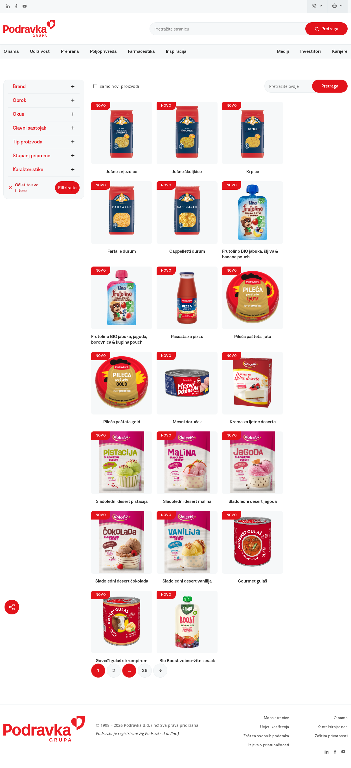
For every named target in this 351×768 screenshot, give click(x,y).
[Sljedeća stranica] (160, 671)
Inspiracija (176, 51)
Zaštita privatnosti (331, 736)
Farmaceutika (141, 51)
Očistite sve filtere (23, 188)
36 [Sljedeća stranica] (145, 670)
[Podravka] (29, 35)
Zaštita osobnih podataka (266, 736)
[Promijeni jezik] (338, 6)
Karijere (339, 51)
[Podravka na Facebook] (16, 7)
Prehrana (70, 51)
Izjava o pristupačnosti (268, 745)
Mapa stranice (276, 718)
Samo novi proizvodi (119, 86)
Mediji (283, 51)
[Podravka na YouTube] (25, 7)
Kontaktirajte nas (332, 727)
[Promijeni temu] (317, 6)
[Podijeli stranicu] (12, 607)
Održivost (40, 51)
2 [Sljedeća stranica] (113, 670)
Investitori (310, 51)
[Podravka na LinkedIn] (8, 7)
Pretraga (326, 29)
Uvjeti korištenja (274, 727)
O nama (11, 51)
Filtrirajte (67, 188)
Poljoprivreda (103, 51)
